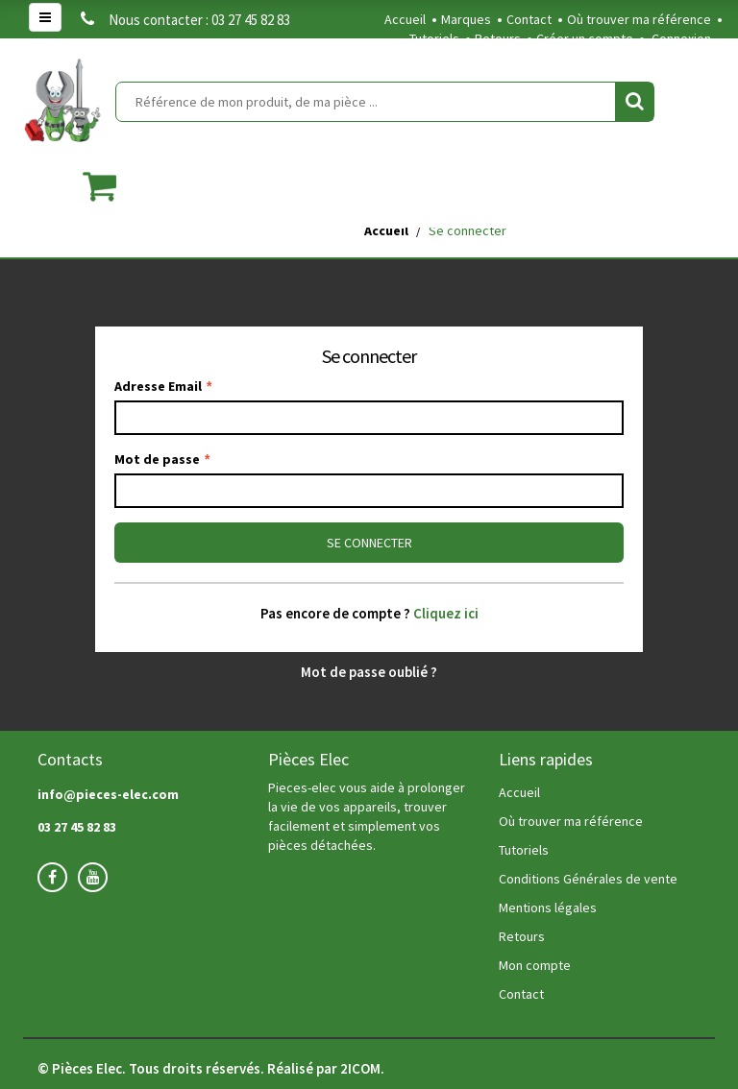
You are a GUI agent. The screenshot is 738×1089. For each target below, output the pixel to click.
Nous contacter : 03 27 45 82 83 (185, 20)
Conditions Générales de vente (588, 878)
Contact (529, 19)
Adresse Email (162, 386)
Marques (466, 19)
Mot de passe (161, 459)
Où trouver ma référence (639, 19)
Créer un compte (584, 38)
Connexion (681, 38)
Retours (498, 38)
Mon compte (535, 965)
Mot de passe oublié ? (369, 672)
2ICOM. (362, 1068)
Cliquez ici (446, 613)
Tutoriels (434, 38)
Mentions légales (548, 907)
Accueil (405, 19)
